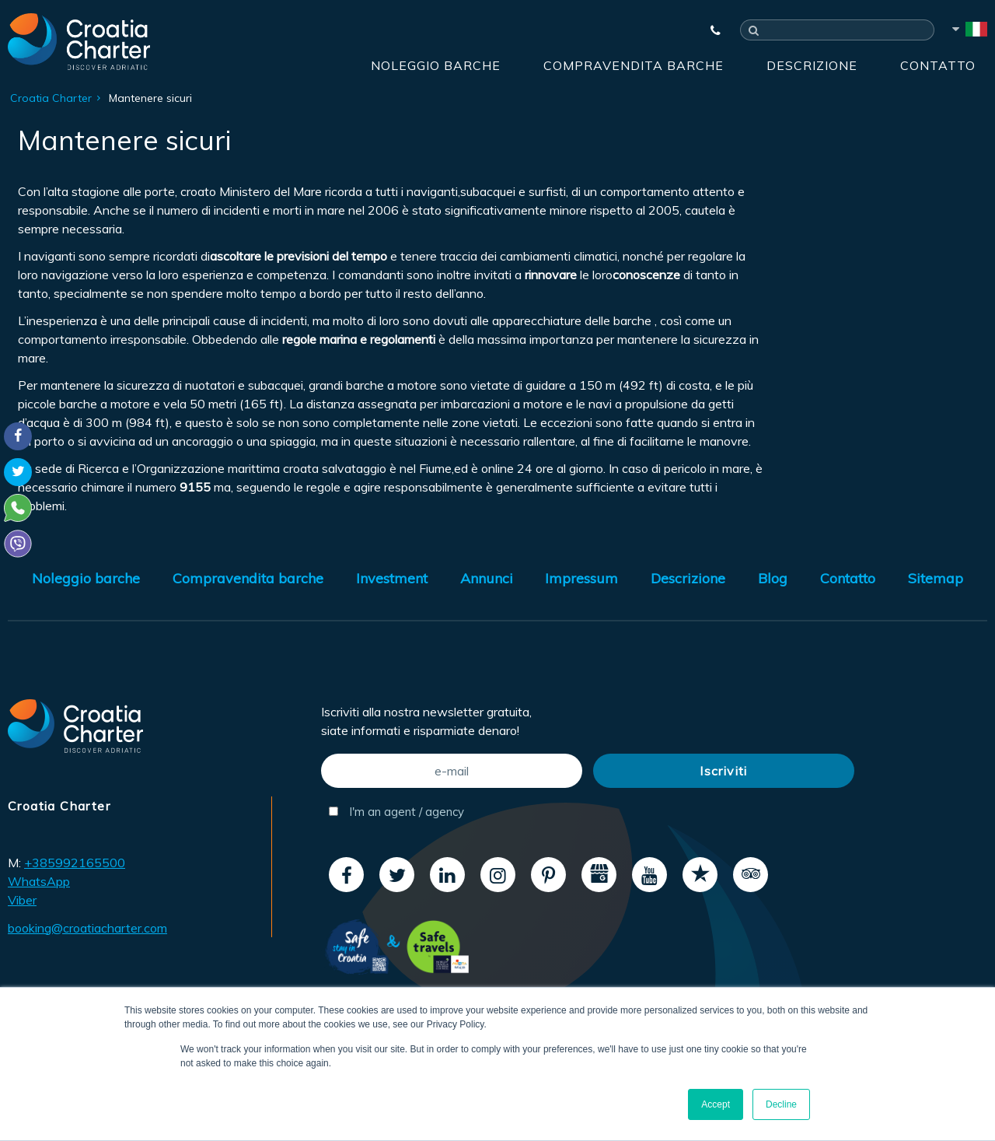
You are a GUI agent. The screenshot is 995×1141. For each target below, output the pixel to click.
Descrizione (811, 65)
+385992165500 (74, 862)
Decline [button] (781, 1104)
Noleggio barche (436, 65)
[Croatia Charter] (79, 41)
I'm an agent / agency (396, 811)
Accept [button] (715, 1104)
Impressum (581, 578)
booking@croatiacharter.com (87, 928)
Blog (772, 578)
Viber (22, 900)
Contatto (938, 65)
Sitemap (935, 578)
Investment (392, 578)
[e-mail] (451, 771)
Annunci (486, 578)
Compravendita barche (633, 65)
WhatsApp (39, 881)
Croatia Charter (51, 98)
